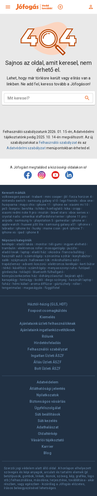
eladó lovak (10, 252)
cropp (77, 208)
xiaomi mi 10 (78, 204)
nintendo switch (13, 200)
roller (76, 284)
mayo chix (27, 204)
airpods (7, 220)
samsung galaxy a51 (61, 224)
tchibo (40, 208)
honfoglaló (54, 208)
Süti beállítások (47, 414)
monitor (41, 244)
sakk (5, 260)
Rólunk (47, 336)
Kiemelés (47, 317)
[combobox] (44, 98)
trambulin (9, 248)
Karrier (47, 446)
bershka (27, 208)
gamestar (62, 220)
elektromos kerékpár (63, 264)
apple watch (10, 224)
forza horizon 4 (80, 196)
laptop (25, 252)
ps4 (65, 228)
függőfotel (52, 288)
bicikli (39, 280)
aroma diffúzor (41, 284)
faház (6, 284)
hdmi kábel (20, 284)
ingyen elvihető (75, 244)
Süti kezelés (48, 421)
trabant (37, 196)
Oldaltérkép (47, 434)
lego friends (69, 200)
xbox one (86, 200)
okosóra (54, 252)
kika (67, 208)
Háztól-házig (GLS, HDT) (47, 304)
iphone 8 (32, 232)
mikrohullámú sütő (65, 260)
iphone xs (9, 232)
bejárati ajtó (73, 276)
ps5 (4, 208)
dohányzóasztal (51, 276)
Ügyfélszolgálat (47, 408)
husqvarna (9, 204)
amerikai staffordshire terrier (43, 216)
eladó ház (39, 252)
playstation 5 (43, 220)
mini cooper (53, 196)
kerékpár (8, 244)
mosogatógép (55, 248)
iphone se (60, 204)
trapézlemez (11, 264)
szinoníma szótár (57, 256)
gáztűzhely (62, 284)
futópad (84, 268)
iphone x (84, 224)
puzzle (72, 248)
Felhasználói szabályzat (58, 143)
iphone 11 (44, 204)
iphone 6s (23, 228)
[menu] (8, 7)
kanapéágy (10, 280)
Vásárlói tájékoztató (47, 440)
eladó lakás (24, 244)
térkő (7, 268)
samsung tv (23, 220)
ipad (21, 232)
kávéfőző (19, 268)
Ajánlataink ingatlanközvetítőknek (47, 330)
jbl (65, 196)
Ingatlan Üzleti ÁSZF (47, 356)
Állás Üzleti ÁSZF (47, 362)
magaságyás (33, 288)
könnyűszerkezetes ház (19, 276)
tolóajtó (25, 272)
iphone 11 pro (76, 216)
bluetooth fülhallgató (48, 272)
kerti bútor (87, 264)
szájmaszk (19, 260)
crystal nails (11, 216)
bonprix (14, 208)
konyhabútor (81, 256)
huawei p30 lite (32, 224)
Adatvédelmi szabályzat (26, 148)
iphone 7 (76, 228)
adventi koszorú (34, 264)
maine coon (52, 228)
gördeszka (9, 272)
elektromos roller (30, 248)
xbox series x (78, 212)
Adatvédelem (48, 382)
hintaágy (26, 280)
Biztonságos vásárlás (48, 401)
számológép (33, 256)
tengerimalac (11, 288)
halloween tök (39, 260)
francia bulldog (73, 252)
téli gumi (55, 244)
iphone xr (78, 220)
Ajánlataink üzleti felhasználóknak (47, 323)
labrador (8, 228)
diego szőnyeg (56, 280)
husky (36, 228)
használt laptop (80, 280)
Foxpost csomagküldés (47, 311)
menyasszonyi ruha (62, 268)
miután (43, 212)
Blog (47, 453)
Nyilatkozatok (47, 395)
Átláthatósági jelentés (47, 389)
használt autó (12, 256)
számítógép (37, 268)
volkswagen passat (16, 196)
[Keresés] (87, 98)
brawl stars (59, 212)
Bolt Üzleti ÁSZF (47, 369)
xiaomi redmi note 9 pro (19, 212)
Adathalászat (47, 427)
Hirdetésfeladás (47, 343)
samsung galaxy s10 (43, 200)
